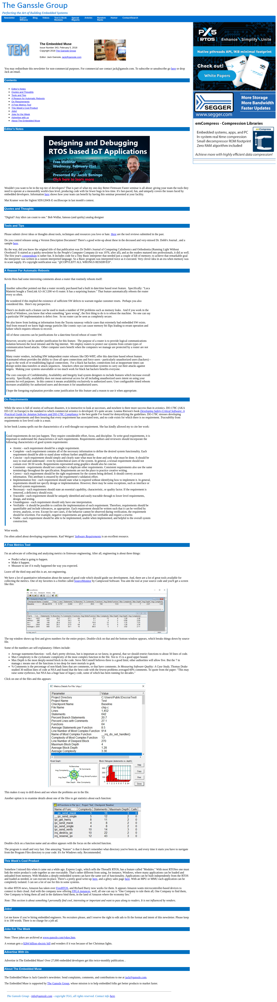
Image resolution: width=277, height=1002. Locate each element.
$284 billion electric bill (37, 943)
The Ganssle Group (66, 50)
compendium (29, 255)
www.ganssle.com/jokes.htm (59, 937)
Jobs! (14, 111)
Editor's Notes (18, 89)
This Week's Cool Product (24, 108)
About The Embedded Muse (25, 120)
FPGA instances (81, 891)
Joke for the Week (20, 114)
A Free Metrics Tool (21, 104)
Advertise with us (20, 117)
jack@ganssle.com (71, 57)
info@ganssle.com (41, 996)
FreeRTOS (62, 888)
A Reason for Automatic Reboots (28, 98)
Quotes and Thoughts (22, 92)
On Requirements (20, 101)
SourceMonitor (82, 580)
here (173, 68)
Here (113, 234)
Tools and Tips (18, 95)
